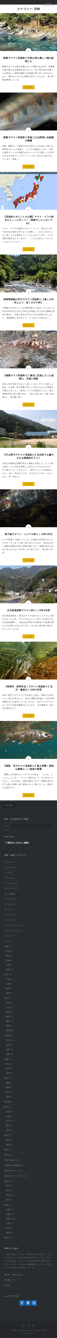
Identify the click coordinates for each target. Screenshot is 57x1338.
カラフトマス (9, 888)
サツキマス (8, 904)
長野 (8, 993)
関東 (6, 1181)
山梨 (8, 984)
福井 (8, 1073)
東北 (6, 1107)
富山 (8, 1064)
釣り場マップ (9, 1280)
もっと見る (28, 87)
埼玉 (8, 1186)
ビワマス (8, 920)
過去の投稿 (9, 805)
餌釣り (7, 1237)
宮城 (8, 1112)
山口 (8, 951)
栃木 (8, 1190)
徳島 (8, 1083)
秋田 (8, 1130)
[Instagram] (34, 1303)
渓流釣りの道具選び (12, 1165)
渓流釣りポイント (11, 1170)
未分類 (7, 1102)
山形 (8, 1116)
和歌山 (8, 1218)
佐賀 (8, 1003)
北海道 (7, 1035)
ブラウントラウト (11, 930)
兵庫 (8, 1214)
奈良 (8, 1228)
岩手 (8, 1121)
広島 (8, 965)
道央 (8, 1049)
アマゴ (7, 862)
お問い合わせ (17, 1275)
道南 (8, 1045)
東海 (6, 1135)
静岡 (8, 1144)
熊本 (8, 1017)
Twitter (7, 1285)
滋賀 (8, 1232)
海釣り (7, 1155)
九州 (6, 998)
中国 (6, 946)
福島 (8, 1125)
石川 (8, 1068)
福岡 (8, 1021)
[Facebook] (22, 1303)
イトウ (7, 872)
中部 (6, 974)
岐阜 (8, 988)
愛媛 (8, 1087)
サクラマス (8, 899)
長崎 (8, 1026)
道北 (8, 1040)
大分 (8, 1007)
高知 (8, 1096)
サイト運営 (8, 894)
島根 (8, 960)
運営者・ (8, 1275)
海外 (6, 1149)
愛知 (8, 1140)
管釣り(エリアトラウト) (14, 1176)
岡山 (8, 956)
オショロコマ (9, 883)
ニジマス (8, 915)
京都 (8, 1209)
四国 (6, 1078)
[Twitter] (28, 1303)
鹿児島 (8, 1030)
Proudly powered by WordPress (22, 1330)
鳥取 (8, 969)
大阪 (8, 1223)
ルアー (7, 941)
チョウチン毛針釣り (27, 1264)
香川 (8, 1092)
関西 (6, 1205)
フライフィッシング (12, 925)
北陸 (6, 1059)
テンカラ (8, 909)
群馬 (8, 1200)
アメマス (8, 867)
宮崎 (8, 1012)
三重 (8, 979)
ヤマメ (7, 936)
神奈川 (8, 1195)
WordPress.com (28, 1333)
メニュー (49, 3)
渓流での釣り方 (10, 1160)
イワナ (7, 878)
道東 (8, 1054)
